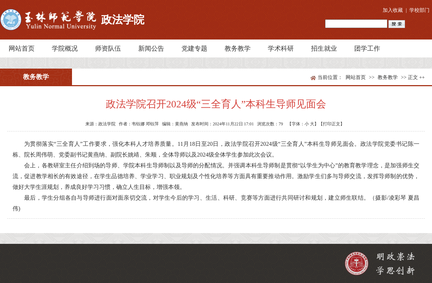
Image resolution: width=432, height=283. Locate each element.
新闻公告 (151, 48)
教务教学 (238, 48)
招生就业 (324, 48)
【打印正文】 (332, 123)
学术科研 (281, 48)
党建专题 (194, 48)
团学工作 (367, 48)
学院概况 (65, 48)
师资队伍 (108, 48)
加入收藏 (393, 10)
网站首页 (22, 48)
